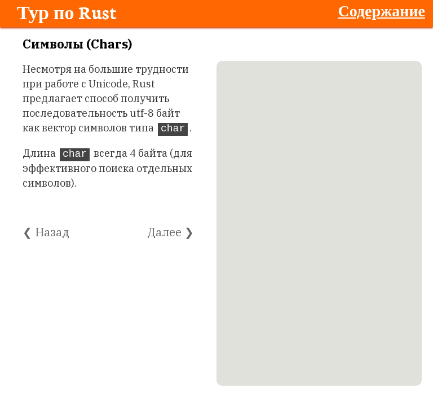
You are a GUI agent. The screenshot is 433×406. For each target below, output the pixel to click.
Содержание (381, 10)
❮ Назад (46, 232)
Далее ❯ (170, 232)
